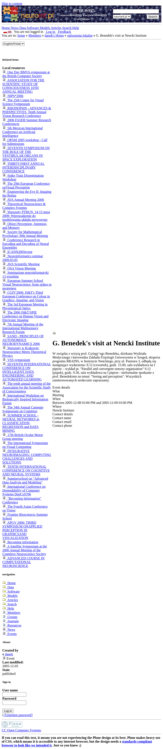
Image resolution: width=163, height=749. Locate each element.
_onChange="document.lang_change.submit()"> (13, 44)
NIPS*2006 (12, 96)
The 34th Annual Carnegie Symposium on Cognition (22, 409)
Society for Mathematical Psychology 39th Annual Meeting (25, 234)
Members (34, 35)
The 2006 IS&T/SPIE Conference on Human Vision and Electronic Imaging (25, 316)
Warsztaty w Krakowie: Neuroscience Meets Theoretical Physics (24, 351)
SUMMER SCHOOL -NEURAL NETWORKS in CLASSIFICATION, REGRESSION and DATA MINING (20, 423)
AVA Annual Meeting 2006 (23, 199)
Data (23, 28)
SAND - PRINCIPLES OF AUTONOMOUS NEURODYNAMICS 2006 (23, 340)
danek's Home (54, 35)
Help (75, 28)
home (21, 35)
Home (6, 28)
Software (33, 28)
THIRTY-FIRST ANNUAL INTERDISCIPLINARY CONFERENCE (23, 167)
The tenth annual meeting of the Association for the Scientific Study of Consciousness (26, 387)
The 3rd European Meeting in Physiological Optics (25, 306)
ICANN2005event (17, 252)
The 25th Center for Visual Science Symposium (23, 102)
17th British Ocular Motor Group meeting (22, 437)
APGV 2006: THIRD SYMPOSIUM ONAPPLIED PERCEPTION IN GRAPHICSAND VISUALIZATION (22, 530)
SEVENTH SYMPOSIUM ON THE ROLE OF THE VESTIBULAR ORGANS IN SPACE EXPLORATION (26, 153)
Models (45, 28)
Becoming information (20, 542)
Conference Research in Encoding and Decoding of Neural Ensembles (25, 243)
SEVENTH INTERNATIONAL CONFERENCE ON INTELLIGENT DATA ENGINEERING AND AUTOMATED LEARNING (26, 371)
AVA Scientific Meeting (20, 264)
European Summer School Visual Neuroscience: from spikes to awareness (27, 284)
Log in (50, 31)
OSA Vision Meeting (19, 268)
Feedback (63, 31)
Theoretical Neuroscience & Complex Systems (24, 206)
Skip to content (12, 3)
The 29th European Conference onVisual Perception (26, 185)
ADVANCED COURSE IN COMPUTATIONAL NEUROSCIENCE (23, 562)
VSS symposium (16, 360)
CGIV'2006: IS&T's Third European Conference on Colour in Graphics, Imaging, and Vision (26, 296)
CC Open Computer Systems (21, 730)
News (15, 28)
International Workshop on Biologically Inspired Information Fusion (25, 399)
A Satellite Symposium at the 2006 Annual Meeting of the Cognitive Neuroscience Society (24, 550)
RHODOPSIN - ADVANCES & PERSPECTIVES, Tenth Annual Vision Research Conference (26, 112)
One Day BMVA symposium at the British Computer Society (26, 74)
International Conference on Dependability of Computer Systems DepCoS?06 (23, 490)
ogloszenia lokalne (80, 35)
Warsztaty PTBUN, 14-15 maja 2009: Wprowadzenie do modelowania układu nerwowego (26, 215)
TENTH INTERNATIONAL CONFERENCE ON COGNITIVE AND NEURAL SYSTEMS (26, 470)
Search (67, 28)
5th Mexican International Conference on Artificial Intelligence (22, 132)
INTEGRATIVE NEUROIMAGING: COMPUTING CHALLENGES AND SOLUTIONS (26, 456)
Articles (56, 28)
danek (9, 654)
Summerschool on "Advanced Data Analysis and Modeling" (25, 480)
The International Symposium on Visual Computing (25, 445)
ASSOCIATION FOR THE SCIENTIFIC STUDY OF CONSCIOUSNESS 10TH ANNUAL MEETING (23, 85)
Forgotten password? (17, 715)
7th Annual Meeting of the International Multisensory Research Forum (22, 328)
